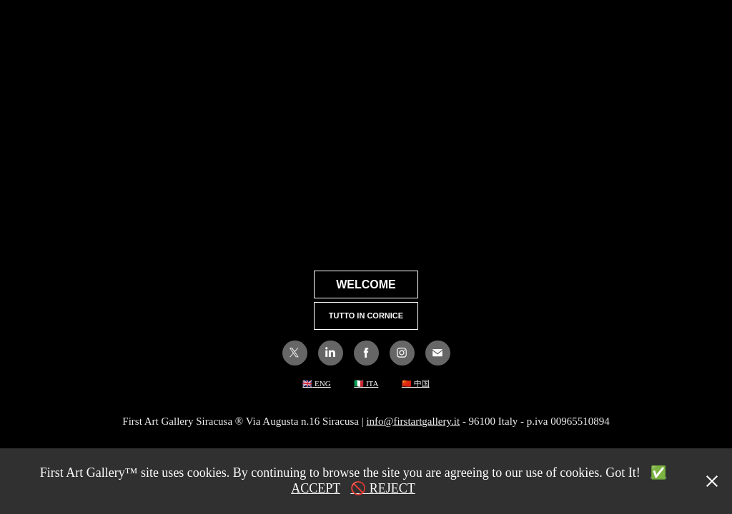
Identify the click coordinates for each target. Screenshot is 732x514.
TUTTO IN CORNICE (366, 315)
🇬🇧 (307, 383)
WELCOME (366, 284)
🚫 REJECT (382, 488)
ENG (321, 383)
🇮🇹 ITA (366, 383)
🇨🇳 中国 (416, 383)
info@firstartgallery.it (413, 421)
